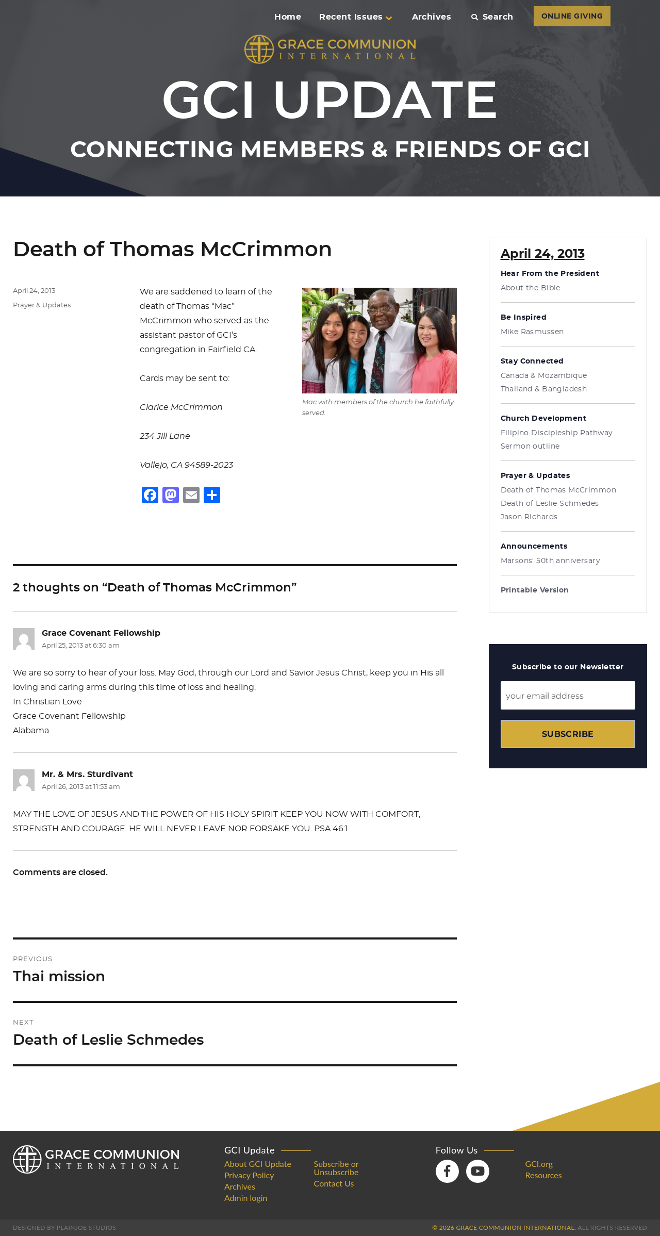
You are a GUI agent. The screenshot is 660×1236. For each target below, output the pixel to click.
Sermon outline (530, 446)
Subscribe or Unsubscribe (336, 1168)
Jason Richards (529, 517)
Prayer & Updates (42, 305)
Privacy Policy (249, 1175)
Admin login (246, 1198)
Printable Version (535, 590)
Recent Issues (355, 17)
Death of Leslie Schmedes (550, 503)
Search (492, 17)
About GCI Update (257, 1164)
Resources (543, 1175)
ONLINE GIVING (572, 16)
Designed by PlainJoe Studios (64, 1227)
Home (287, 17)
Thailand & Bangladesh (544, 389)
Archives (432, 17)
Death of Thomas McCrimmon (559, 490)
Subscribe (568, 734)
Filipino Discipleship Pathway (557, 433)
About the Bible (530, 288)
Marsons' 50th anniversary (551, 561)
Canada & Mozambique (544, 376)
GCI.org (539, 1164)
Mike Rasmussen (532, 332)
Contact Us (334, 1183)
